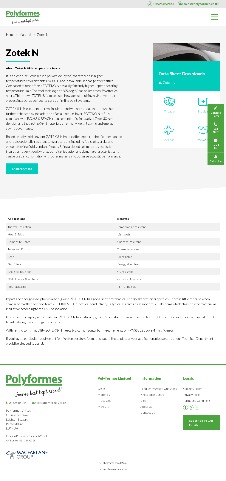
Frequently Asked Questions (158, 388)
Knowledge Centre (152, 394)
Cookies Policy (192, 388)
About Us (146, 406)
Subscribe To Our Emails (201, 423)
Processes (104, 400)
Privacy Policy (192, 394)
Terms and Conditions (196, 400)
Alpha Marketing (119, 469)
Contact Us (147, 412)
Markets (103, 406)
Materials (25, 35)
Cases (102, 388)
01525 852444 (17, 402)
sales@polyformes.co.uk (49, 402)
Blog (143, 400)
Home (10, 35)
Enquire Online (22, 168)
